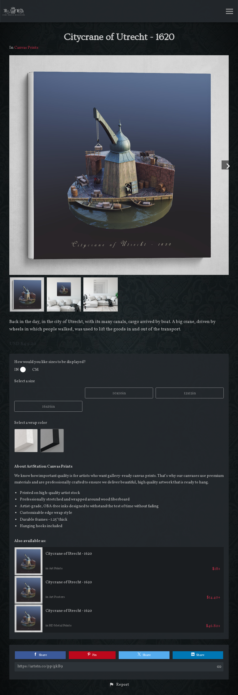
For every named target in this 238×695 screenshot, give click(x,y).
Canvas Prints (26, 47)
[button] (119, 685)
